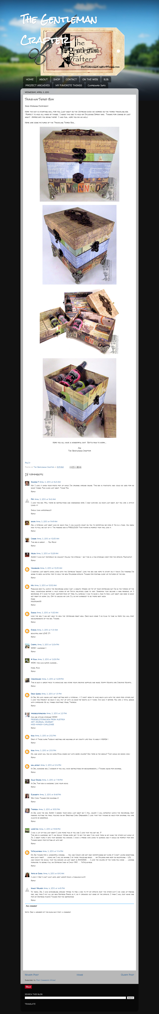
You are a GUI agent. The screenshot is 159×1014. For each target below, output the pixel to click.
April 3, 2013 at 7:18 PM (52, 780)
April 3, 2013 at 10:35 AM (51, 568)
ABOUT (43, 79)
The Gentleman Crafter (44, 467)
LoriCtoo (34, 829)
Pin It (27, 462)
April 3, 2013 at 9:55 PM (49, 809)
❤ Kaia (34, 659)
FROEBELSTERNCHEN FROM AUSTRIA (48, 719)
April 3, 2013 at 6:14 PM (50, 765)
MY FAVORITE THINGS (69, 85)
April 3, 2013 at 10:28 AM (47, 553)
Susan (33, 612)
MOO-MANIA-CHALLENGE (42, 724)
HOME (30, 79)
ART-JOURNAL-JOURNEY (42, 722)
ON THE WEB (90, 79)
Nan (32, 735)
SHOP (56, 79)
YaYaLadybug (36, 851)
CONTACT (71, 79)
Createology (36, 679)
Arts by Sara (36, 873)
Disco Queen (36, 694)
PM (32, 499)
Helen (33, 553)
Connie (33, 538)
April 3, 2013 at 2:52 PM (45, 735)
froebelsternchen (38, 713)
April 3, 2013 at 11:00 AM (47, 612)
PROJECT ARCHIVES (37, 85)
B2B (106, 79)
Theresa (34, 809)
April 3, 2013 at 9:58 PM (49, 829)
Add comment (31, 906)
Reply (33, 491)
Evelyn (33, 630)
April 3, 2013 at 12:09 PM (53, 679)
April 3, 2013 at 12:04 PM (48, 644)
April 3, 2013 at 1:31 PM (51, 694)
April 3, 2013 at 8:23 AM (50, 482)
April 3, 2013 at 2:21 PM (56, 713)
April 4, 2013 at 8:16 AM (53, 873)
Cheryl (34, 644)
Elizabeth (35, 794)
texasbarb (35, 568)
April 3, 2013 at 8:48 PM (50, 794)
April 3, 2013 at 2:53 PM (45, 750)
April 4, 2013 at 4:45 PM (54, 888)
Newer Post (32, 974)
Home (80, 974)
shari (33, 521)
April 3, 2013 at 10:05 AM (48, 538)
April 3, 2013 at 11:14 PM (52, 851)
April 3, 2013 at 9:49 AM (46, 521)
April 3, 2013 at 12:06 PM (49, 659)
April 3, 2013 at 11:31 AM (47, 630)
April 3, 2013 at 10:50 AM (45, 585)
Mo (32, 585)
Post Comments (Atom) (46, 980)
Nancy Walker (37, 888)
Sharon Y (35, 482)
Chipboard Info (97, 85)
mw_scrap (35, 765)
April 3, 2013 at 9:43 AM (45, 499)
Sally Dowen (36, 780)
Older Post (127, 974)
